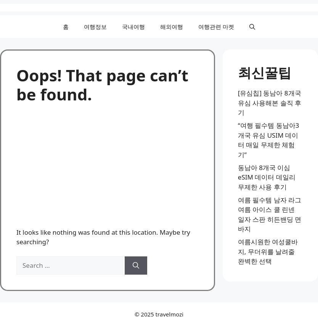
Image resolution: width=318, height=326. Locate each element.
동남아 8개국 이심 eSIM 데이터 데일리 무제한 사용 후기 (267, 177)
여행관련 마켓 (216, 26)
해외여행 (171, 26)
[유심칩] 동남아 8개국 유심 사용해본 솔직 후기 (269, 103)
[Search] (136, 265)
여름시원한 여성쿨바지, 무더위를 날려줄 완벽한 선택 (268, 251)
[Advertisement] (107, 161)
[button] (252, 26)
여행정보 (95, 26)
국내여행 (133, 26)
